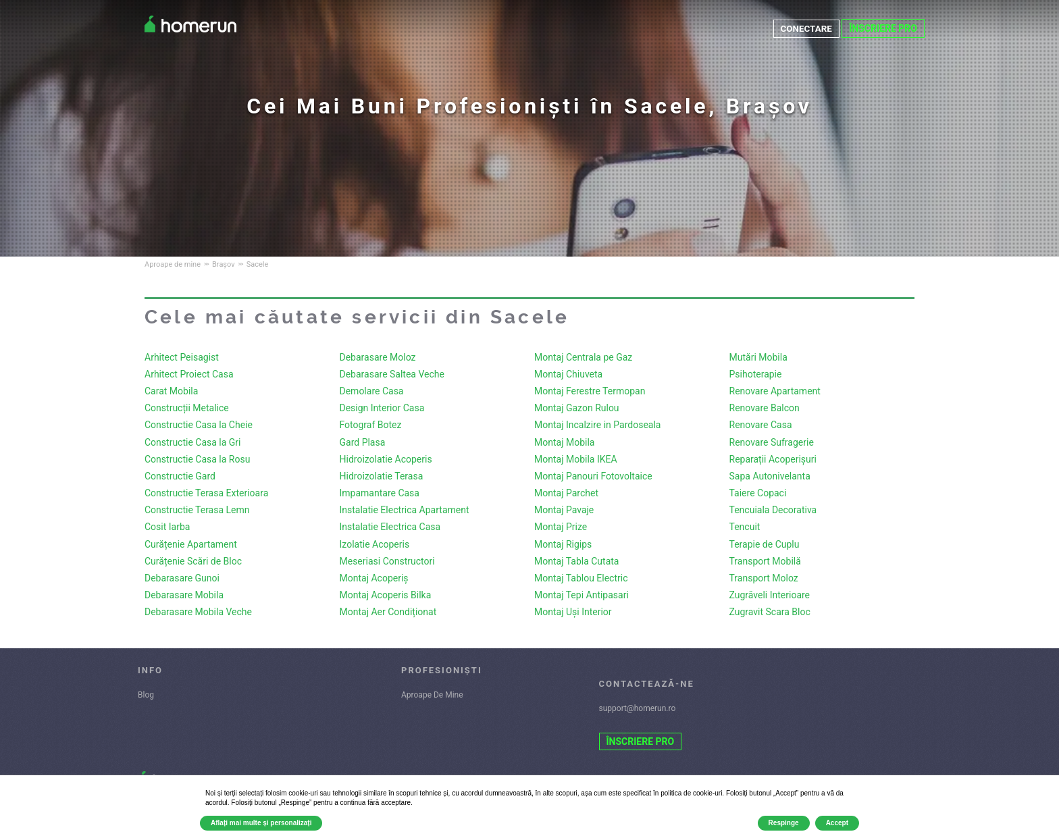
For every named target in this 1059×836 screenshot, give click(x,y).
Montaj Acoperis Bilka (386, 595)
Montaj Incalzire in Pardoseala (597, 424)
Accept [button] (837, 823)
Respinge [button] (784, 823)
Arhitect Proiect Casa (189, 374)
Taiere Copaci (758, 493)
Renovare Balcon (764, 407)
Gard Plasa (363, 442)
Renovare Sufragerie (771, 442)
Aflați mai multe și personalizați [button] (261, 823)
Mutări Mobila (758, 357)
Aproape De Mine (432, 695)
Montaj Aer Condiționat (388, 611)
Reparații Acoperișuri (773, 459)
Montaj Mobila (564, 442)
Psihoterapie (755, 374)
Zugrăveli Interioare (769, 595)
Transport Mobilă (765, 561)
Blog (146, 695)
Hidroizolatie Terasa (381, 476)
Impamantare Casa (379, 493)
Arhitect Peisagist (182, 357)
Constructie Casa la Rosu (197, 459)
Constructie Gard (180, 476)
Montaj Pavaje (564, 509)
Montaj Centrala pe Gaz (583, 357)
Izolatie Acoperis (375, 544)
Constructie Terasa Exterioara (206, 493)
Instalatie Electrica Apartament (404, 509)
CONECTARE (805, 28)
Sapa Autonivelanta (769, 476)
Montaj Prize (560, 526)
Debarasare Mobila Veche (198, 611)
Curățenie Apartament (191, 544)
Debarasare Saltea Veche (392, 374)
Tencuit (744, 526)
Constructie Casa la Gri (193, 442)
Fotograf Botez (371, 424)
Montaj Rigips (563, 544)
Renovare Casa (760, 424)
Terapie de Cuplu (764, 544)
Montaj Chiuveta (568, 374)
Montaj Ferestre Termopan (589, 391)
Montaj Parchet (566, 493)
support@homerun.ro (637, 708)
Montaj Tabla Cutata (576, 561)
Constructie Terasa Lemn (197, 509)
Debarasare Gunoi (182, 578)
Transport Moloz (763, 578)
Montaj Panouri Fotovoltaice (593, 476)
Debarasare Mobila (184, 595)
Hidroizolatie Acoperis (386, 459)
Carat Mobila (171, 391)
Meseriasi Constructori (387, 561)
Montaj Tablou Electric (581, 578)
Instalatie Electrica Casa (390, 526)
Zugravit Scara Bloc (769, 611)
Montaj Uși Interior (573, 611)
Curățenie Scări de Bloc (193, 561)
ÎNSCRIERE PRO (883, 28)
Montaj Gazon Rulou (576, 407)
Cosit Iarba (167, 526)
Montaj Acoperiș (374, 578)
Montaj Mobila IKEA (575, 459)
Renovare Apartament (775, 391)
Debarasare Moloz (378, 357)
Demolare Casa (372, 391)
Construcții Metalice (187, 407)
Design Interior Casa (382, 407)
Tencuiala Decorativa (773, 509)
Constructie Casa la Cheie (199, 424)
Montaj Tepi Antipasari (581, 595)
